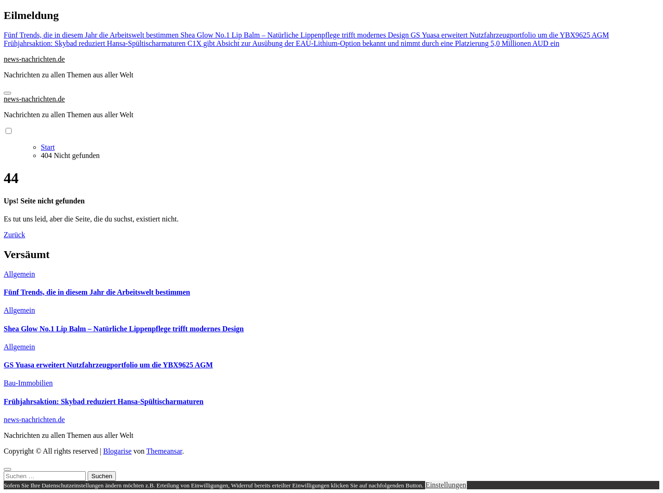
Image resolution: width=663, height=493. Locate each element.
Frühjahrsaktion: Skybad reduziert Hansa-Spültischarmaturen (104, 401)
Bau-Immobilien (28, 383)
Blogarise (117, 451)
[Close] (7, 469)
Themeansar (164, 451)
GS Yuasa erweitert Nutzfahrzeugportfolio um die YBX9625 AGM (108, 365)
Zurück (14, 235)
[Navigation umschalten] (7, 93)
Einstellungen (446, 485)
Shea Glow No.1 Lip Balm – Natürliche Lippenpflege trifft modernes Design (124, 329)
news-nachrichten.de (34, 59)
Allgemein (19, 274)
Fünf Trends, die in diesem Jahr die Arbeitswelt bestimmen (97, 292)
